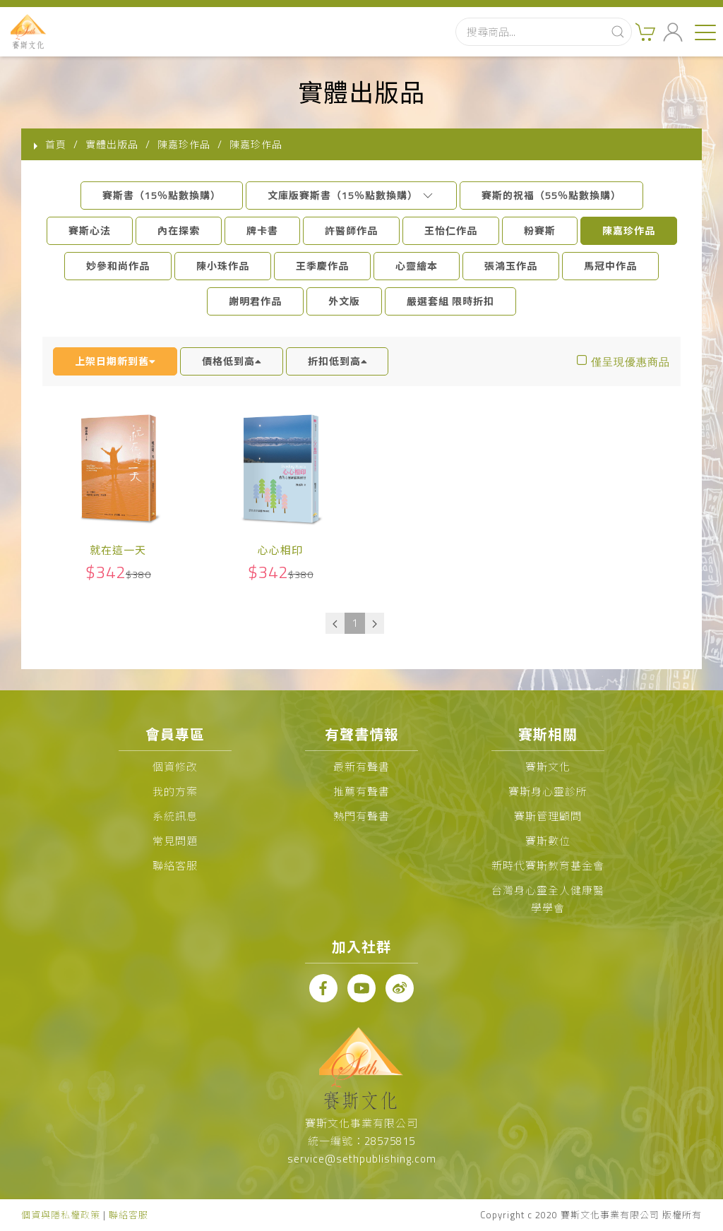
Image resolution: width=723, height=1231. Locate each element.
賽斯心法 (89, 230)
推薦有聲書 (361, 791)
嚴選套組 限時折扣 (450, 301)
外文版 (344, 301)
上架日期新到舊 (115, 361)
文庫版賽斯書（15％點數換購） (351, 195)
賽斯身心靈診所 (547, 791)
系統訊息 (175, 816)
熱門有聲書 (361, 816)
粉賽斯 (540, 230)
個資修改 (175, 767)
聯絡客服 (175, 866)
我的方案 (175, 791)
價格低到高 (231, 361)
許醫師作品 (351, 230)
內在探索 (178, 230)
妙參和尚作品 (118, 265)
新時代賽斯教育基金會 (547, 866)
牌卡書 (262, 230)
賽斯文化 (547, 767)
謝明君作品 (255, 301)
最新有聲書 (361, 767)
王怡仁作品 (450, 230)
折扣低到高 (337, 361)
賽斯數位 (547, 841)
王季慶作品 (322, 265)
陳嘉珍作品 (628, 230)
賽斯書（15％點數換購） (161, 195)
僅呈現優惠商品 (630, 361)
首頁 (55, 144)
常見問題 (175, 841)
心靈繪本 (416, 265)
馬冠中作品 (610, 265)
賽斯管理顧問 (548, 816)
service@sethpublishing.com (361, 1159)
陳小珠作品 (222, 265)
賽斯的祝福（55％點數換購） (551, 195)
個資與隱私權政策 (60, 1215)
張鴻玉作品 (510, 265)
